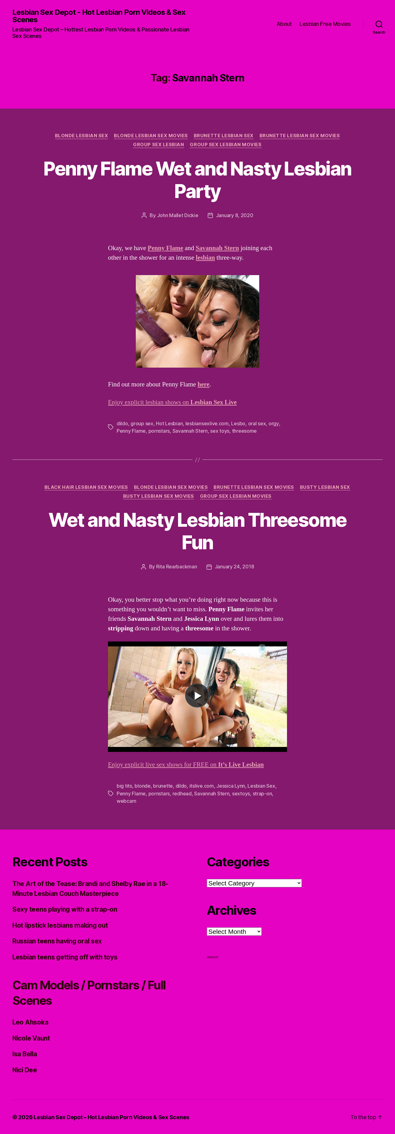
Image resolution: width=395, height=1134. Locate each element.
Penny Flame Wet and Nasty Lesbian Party (197, 180)
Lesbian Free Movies (325, 24)
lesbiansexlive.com (207, 424)
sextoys (241, 793)
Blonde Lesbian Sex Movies (151, 136)
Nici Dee (25, 1069)
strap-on (262, 793)
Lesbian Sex (261, 786)
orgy (273, 424)
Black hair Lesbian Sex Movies (86, 487)
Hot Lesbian (169, 424)
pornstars (159, 431)
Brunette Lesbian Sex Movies (300, 136)
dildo (122, 424)
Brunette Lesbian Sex (224, 136)
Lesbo (238, 424)
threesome (244, 431)
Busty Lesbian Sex (326, 487)
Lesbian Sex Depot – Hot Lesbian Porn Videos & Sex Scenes (111, 1116)
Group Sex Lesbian (158, 145)
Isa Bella (25, 1053)
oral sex (257, 424)
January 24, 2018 (234, 567)
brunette (163, 786)
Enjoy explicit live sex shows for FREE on (187, 765)
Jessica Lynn (230, 786)
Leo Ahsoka (30, 1021)
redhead (182, 793)
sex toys (219, 431)
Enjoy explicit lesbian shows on (173, 402)
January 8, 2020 (234, 216)
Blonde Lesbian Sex (81, 136)
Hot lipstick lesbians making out (61, 924)
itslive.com (201, 786)
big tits (124, 786)
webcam (126, 801)
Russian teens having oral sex (58, 940)
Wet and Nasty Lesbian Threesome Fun (197, 531)
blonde (142, 786)
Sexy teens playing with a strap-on (65, 909)
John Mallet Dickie (177, 216)
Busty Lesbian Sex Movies (158, 496)
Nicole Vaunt (32, 1037)
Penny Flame (131, 431)
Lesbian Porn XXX (212, 956)
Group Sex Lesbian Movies (226, 145)
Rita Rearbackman (176, 567)
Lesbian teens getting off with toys (66, 956)
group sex (142, 424)
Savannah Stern (190, 431)
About (284, 24)
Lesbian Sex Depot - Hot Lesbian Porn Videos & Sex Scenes (99, 16)
